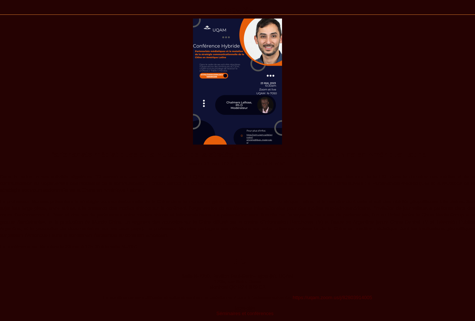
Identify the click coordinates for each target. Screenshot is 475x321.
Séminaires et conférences (244, 313)
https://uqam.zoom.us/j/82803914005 (332, 297)
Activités (237, 10)
